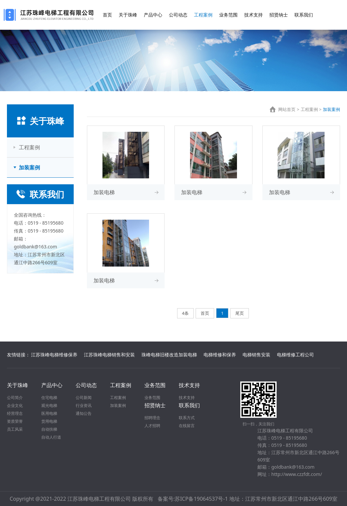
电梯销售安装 (256, 354)
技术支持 (253, 15)
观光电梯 (49, 405)
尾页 (239, 313)
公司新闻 (84, 397)
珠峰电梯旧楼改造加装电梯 (169, 354)
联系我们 (303, 15)
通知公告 (84, 413)
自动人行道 (51, 437)
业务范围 (228, 15)
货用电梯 (49, 421)
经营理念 (15, 413)
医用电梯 (49, 413)
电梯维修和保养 (220, 354)
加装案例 (29, 167)
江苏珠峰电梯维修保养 (54, 354)
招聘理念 (152, 417)
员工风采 (15, 429)
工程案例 (203, 15)
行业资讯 (84, 405)
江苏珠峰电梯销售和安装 (109, 354)
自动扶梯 (49, 429)
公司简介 (15, 397)
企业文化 (15, 405)
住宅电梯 (49, 397)
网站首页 (286, 109)
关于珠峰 (128, 15)
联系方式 (187, 417)
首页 (107, 15)
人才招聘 (152, 425)
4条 (185, 313)
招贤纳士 (278, 15)
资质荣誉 (15, 421)
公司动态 (178, 15)
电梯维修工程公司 (295, 354)
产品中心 (153, 15)
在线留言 (187, 425)
